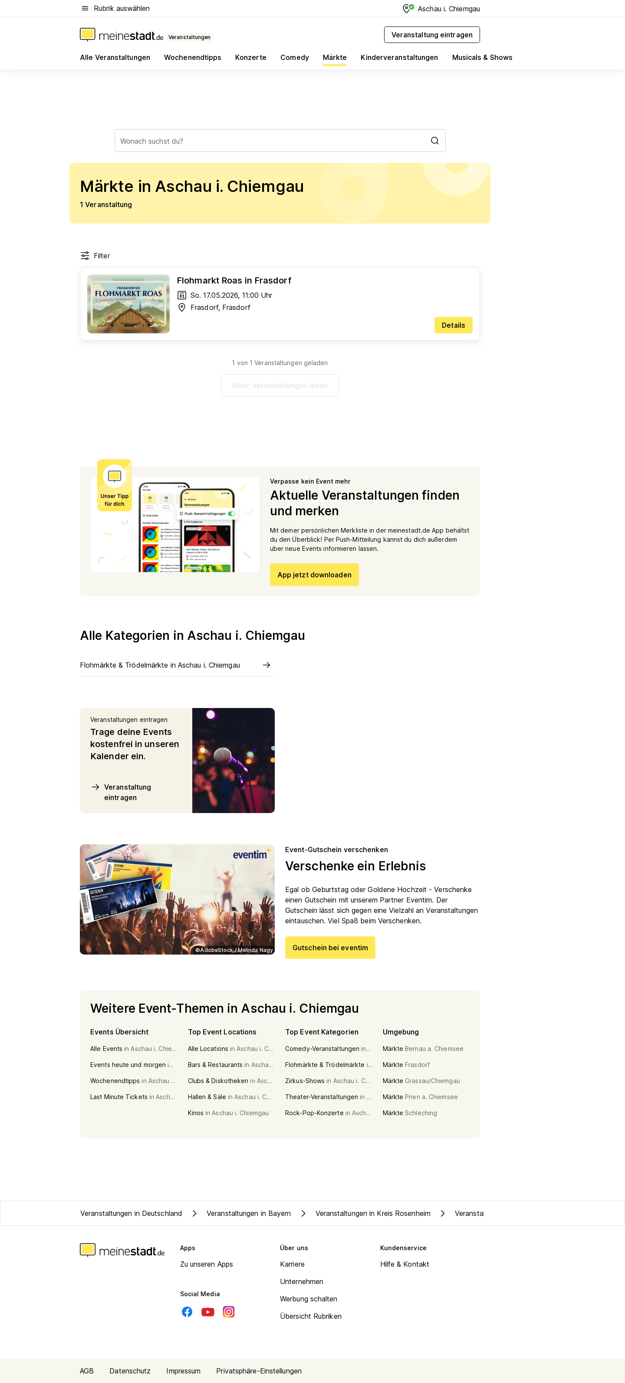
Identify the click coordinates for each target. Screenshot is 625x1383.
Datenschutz (130, 1371)
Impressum (183, 1371)
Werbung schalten (309, 1298)
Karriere (292, 1264)
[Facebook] (187, 1312)
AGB (87, 1371)
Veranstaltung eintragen (120, 792)
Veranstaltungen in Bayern (240, 1213)
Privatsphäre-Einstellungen (259, 1371)
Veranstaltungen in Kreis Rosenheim (364, 1213)
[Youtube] (208, 1312)
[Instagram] (229, 1312)
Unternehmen (301, 1281)
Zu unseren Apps (207, 1264)
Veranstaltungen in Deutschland (131, 1213)
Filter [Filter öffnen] (95, 255)
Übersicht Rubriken (311, 1316)
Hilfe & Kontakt (405, 1264)
